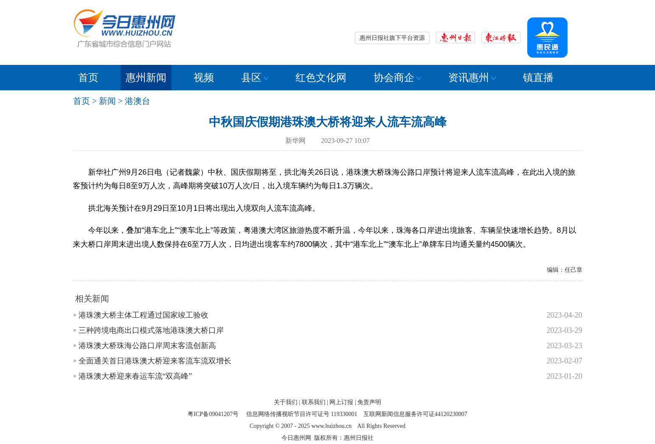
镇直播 (538, 77)
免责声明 (369, 402)
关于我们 (286, 402)
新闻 (107, 101)
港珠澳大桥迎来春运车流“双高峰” (135, 376)
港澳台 (137, 101)
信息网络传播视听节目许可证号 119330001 (301, 414)
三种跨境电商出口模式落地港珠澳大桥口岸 (151, 330)
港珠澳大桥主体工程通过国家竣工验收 (143, 315)
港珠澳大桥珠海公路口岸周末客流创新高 (147, 345)
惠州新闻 (146, 77)
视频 (204, 77)
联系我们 (314, 402)
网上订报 (341, 402)
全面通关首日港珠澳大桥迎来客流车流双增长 (155, 361)
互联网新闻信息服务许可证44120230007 (415, 414)
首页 (88, 77)
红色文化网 (320, 77)
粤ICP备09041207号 (213, 414)
